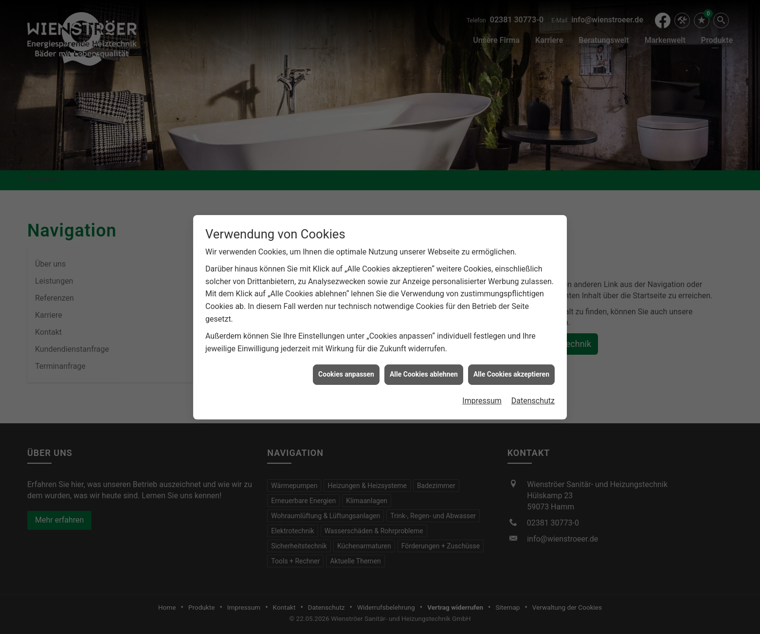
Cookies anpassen (346, 357)
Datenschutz (533, 382)
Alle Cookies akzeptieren (511, 357)
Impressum (482, 382)
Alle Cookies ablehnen (424, 357)
